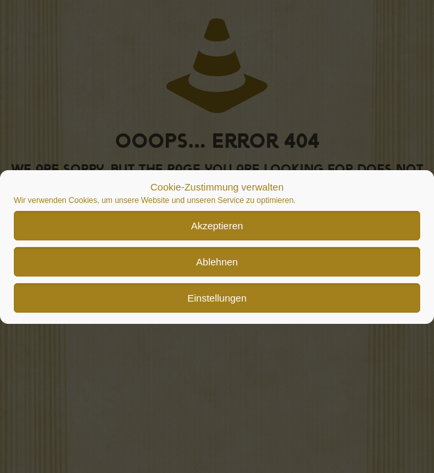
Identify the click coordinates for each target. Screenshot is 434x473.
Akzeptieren (217, 233)
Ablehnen (216, 269)
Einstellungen (217, 305)
